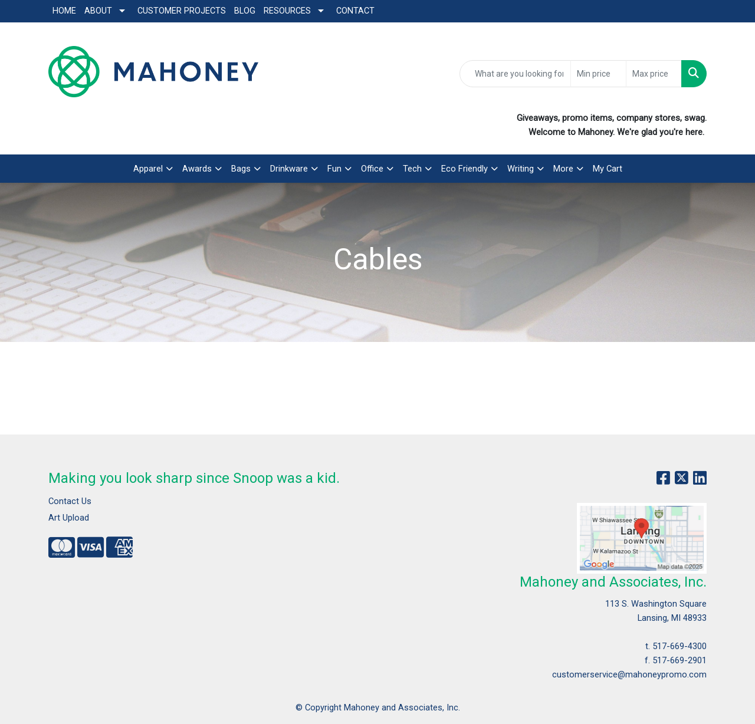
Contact (355, 11)
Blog (244, 11)
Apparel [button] (148, 168)
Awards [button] (197, 168)
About (98, 11)
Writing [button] (520, 168)
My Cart (607, 168)
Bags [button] (241, 168)
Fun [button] (334, 168)
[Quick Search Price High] (654, 73)
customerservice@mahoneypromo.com (629, 674)
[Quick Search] (515, 73)
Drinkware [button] (289, 168)
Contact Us (69, 501)
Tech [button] (412, 168)
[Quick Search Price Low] (598, 73)
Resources (287, 11)
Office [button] (372, 168)
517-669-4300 (679, 646)
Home (64, 11)
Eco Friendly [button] (464, 168)
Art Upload (68, 517)
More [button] (563, 168)
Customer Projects (181, 11)
